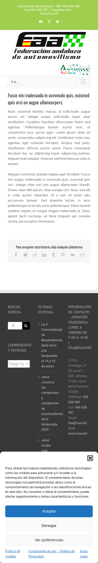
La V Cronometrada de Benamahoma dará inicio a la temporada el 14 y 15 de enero (49, 345)
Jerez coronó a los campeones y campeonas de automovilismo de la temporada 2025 (49, 403)
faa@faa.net (49, 13)
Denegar (49, 525)
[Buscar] (26, 325)
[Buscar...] (15, 325)
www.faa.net (77, 433)
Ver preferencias (49, 540)
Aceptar (49, 511)
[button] (90, 458)
